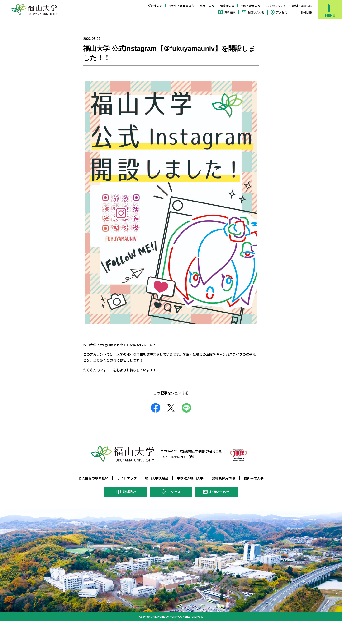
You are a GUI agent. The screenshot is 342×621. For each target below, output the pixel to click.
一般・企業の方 (250, 6)
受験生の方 (155, 6)
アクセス (281, 12)
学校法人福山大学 (190, 478)
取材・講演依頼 (302, 6)
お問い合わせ (256, 12)
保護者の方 (227, 6)
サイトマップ (127, 478)
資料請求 (230, 12)
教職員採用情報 (223, 478)
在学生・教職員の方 (181, 6)
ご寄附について (276, 6)
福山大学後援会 (156, 478)
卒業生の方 (207, 6)
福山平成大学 (254, 478)
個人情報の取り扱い (93, 478)
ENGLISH (306, 12)
